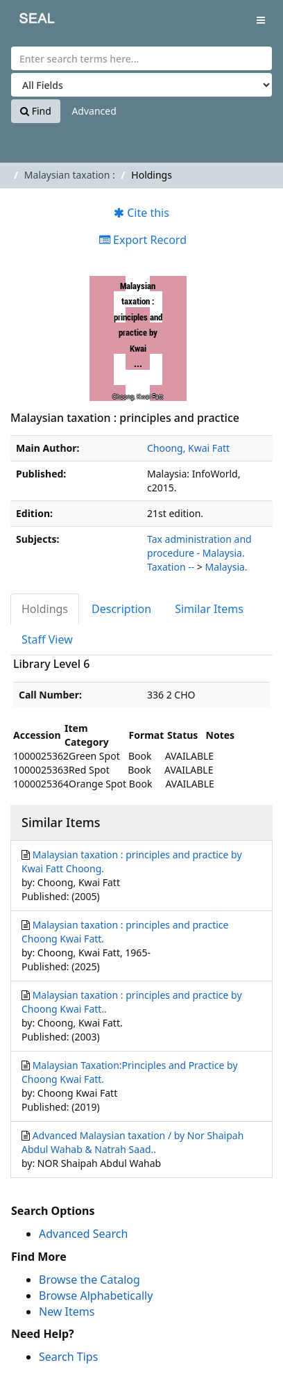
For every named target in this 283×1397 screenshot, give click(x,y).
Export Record (143, 239)
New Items (66, 1311)
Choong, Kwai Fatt (188, 448)
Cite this (141, 212)
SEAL (27, 21)
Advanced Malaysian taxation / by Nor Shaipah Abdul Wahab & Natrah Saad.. (132, 1142)
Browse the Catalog (89, 1279)
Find (35, 110)
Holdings (45, 608)
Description (121, 608)
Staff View (47, 639)
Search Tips (68, 1356)
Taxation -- (170, 566)
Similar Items (209, 608)
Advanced (93, 110)
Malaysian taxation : (69, 174)
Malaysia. (226, 566)
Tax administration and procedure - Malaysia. (199, 545)
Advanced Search (83, 1233)
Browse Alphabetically (96, 1295)
